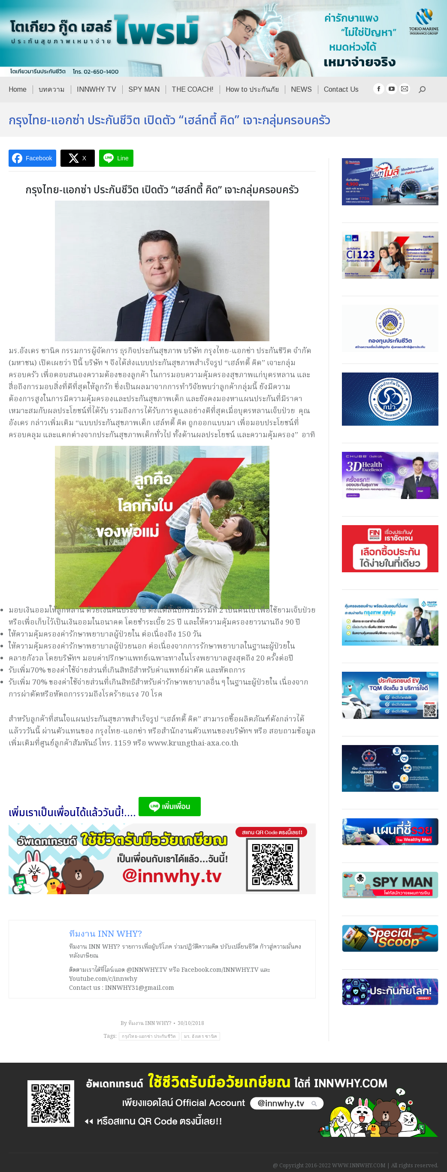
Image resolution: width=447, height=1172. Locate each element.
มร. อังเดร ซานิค (200, 1036)
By (146, 1023)
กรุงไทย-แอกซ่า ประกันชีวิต (149, 1036)
